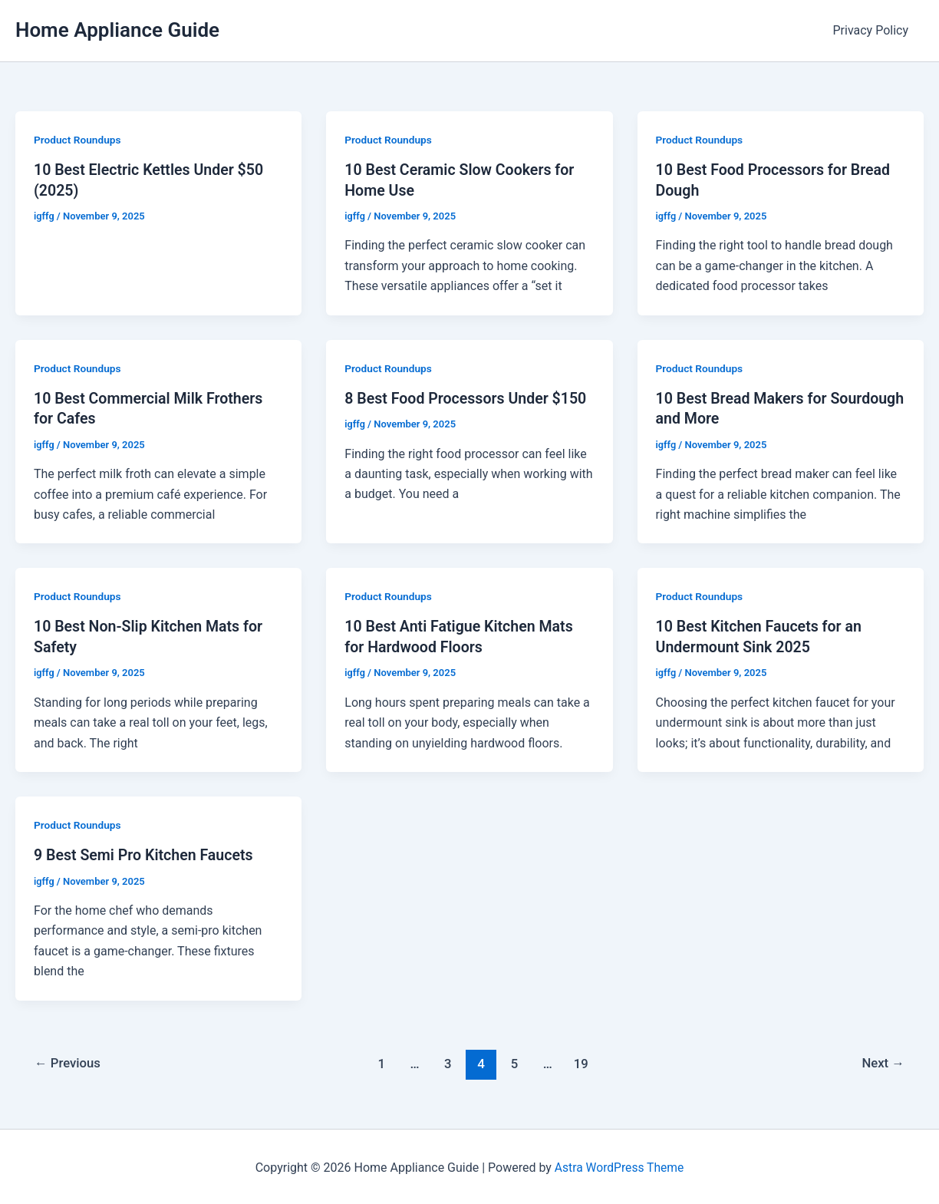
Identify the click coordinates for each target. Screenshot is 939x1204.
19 (582, 1061)
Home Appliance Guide (117, 29)
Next (882, 1061)
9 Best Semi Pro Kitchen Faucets (146, 853)
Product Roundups (78, 140)
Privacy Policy (874, 30)
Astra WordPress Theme (619, 1165)
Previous (69, 1061)
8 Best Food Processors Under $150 (467, 397)
